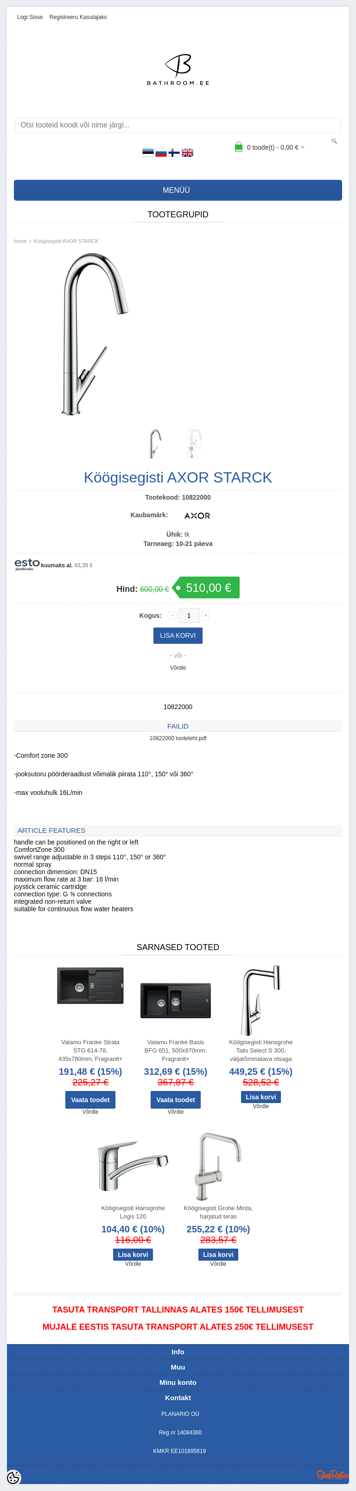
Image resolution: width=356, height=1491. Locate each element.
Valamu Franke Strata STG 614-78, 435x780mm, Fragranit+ (90, 1050)
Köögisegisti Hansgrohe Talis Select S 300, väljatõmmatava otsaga (260, 1050)
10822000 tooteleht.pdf (178, 738)
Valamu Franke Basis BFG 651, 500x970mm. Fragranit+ (176, 1050)
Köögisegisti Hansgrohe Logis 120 (133, 1212)
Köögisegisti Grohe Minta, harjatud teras (218, 1212)
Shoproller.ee (333, 1474)
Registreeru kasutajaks (78, 17)
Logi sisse (30, 17)
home (20, 241)
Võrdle (178, 668)
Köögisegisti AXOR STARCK (66, 241)
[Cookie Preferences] (13, 1478)
